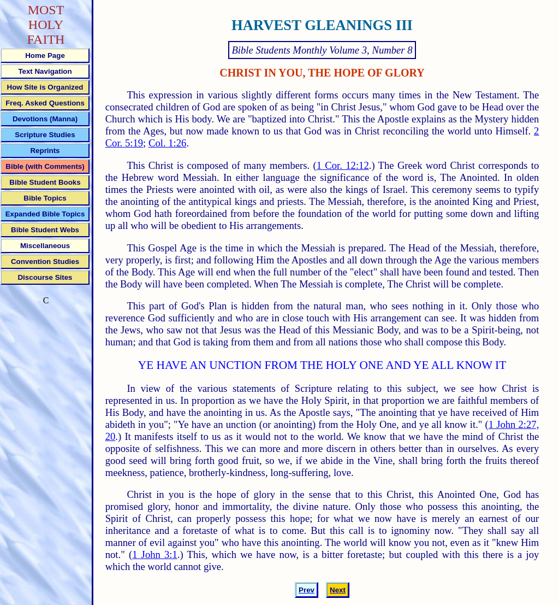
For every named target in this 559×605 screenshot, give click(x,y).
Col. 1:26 (167, 143)
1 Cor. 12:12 (343, 165)
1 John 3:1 (154, 554)
